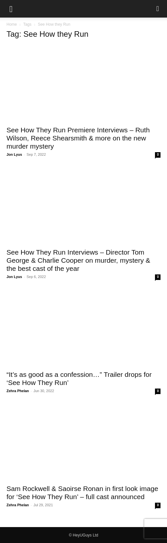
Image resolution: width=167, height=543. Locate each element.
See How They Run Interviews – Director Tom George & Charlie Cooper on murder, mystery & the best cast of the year (78, 260)
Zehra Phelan (17, 391)
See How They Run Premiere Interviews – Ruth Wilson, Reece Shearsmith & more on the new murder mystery (78, 138)
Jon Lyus (14, 154)
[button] (11, 9)
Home (11, 24)
